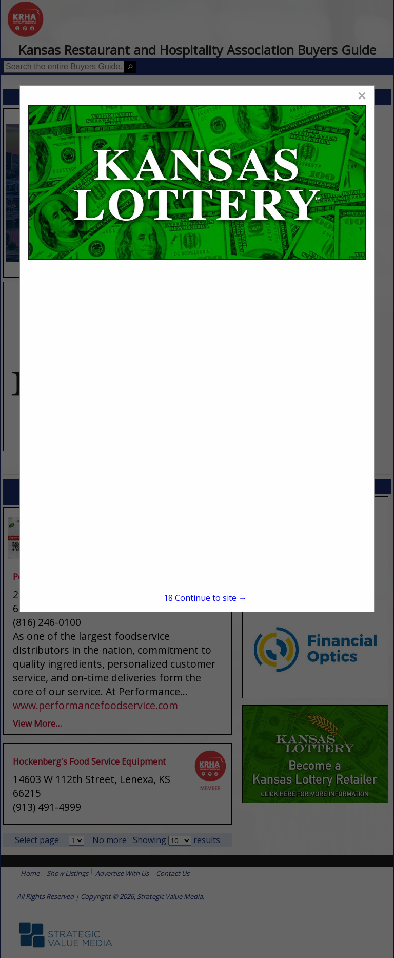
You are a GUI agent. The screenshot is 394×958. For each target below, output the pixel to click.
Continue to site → (205, 597)
